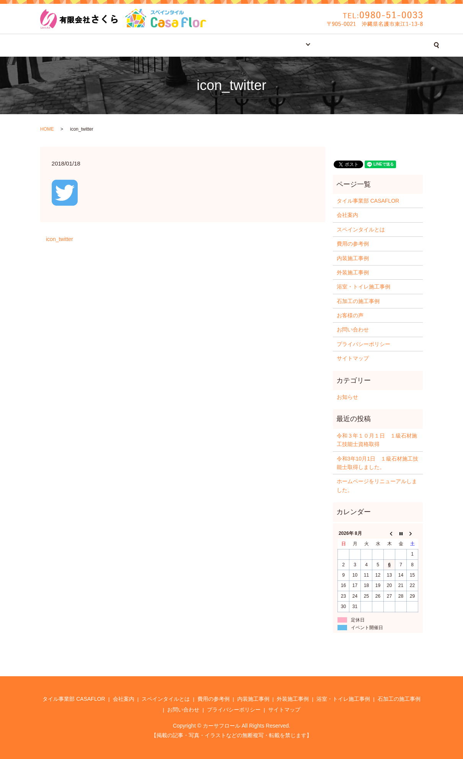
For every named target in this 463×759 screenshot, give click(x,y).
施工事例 (281, 45)
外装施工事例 (353, 272)
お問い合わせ (368, 45)
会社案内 (141, 45)
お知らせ (347, 397)
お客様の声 (325, 45)
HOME (47, 129)
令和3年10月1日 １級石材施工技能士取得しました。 (377, 463)
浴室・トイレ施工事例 (363, 287)
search (402, 45)
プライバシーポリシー (363, 344)
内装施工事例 (353, 258)
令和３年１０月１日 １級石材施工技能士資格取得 (377, 440)
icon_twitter (59, 239)
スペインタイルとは (188, 45)
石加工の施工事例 (358, 301)
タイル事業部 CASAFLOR (86, 45)
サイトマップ (353, 358)
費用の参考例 (241, 45)
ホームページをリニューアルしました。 (377, 485)
